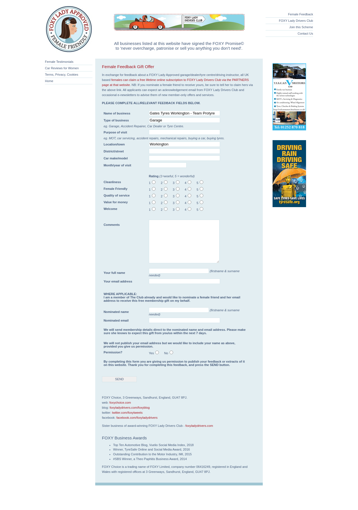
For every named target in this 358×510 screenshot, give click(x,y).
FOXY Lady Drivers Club (296, 20)
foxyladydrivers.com (199, 434)
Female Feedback (300, 14)
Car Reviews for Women (62, 68)
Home (49, 81)
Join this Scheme (301, 27)
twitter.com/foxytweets (127, 421)
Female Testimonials (59, 61)
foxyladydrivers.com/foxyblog (129, 416)
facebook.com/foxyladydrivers (136, 426)
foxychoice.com (120, 411)
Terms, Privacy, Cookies (61, 74)
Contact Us (305, 33)
